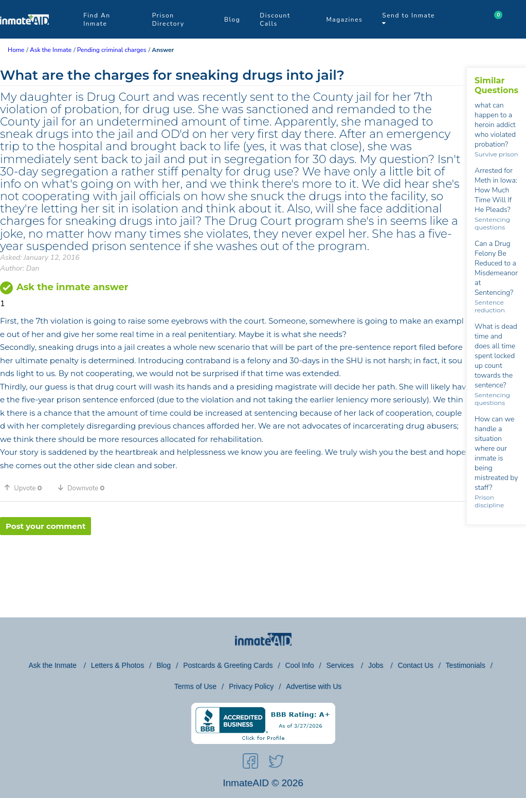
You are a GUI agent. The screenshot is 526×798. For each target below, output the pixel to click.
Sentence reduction (490, 306)
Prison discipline (489, 501)
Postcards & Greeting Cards (228, 665)
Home (16, 50)
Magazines (345, 19)
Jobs (376, 665)
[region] (233, 568)
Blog (232, 19)
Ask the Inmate (53, 665)
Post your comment (45, 526)
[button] (26, 487)
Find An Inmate (96, 19)
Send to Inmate (408, 18)
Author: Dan (19, 268)
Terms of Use (195, 686)
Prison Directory (168, 19)
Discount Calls (275, 19)
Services (341, 665)
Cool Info (299, 665)
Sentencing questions (492, 223)
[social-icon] (250, 763)
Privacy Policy (251, 686)
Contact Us (415, 665)
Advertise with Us (313, 686)
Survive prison (496, 154)
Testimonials (465, 665)
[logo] (24, 36)
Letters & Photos (117, 665)
